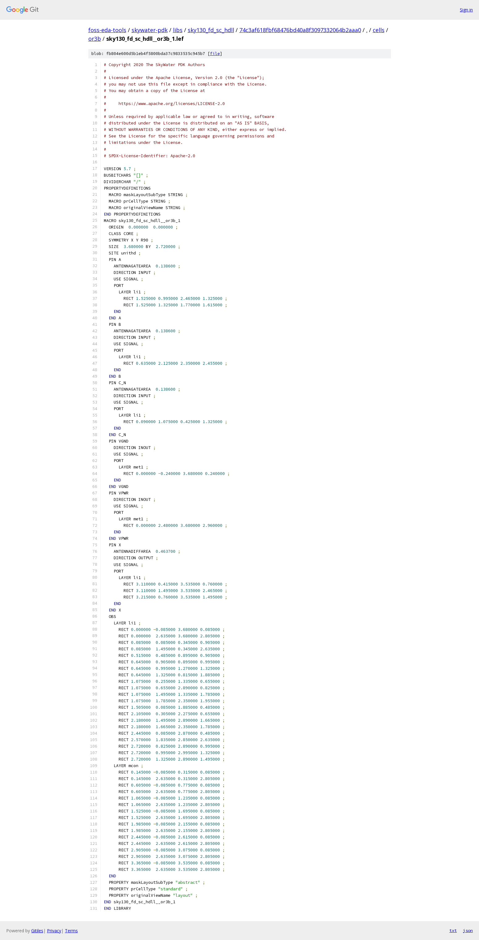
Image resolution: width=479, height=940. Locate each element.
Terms (71, 931)
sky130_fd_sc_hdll (211, 30)
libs (178, 30)
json (468, 930)
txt (453, 930)
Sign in (466, 10)
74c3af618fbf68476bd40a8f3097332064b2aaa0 (300, 30)
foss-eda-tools (107, 30)
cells (378, 30)
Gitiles (37, 931)
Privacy (54, 931)
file (215, 53)
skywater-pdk (150, 30)
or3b (94, 38)
